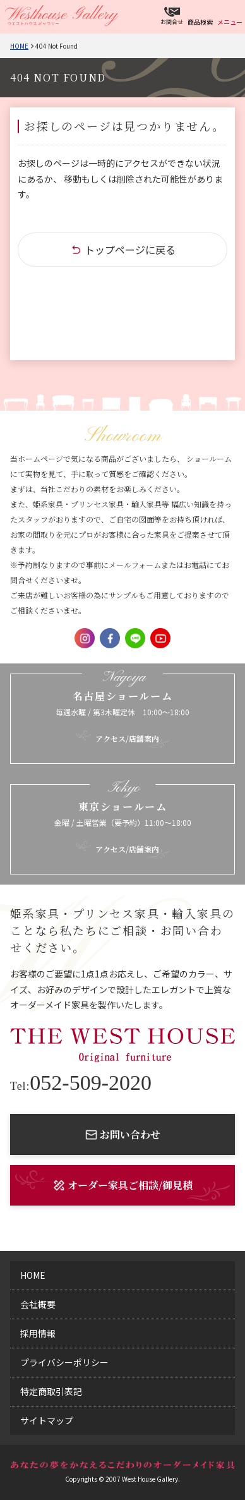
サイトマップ (46, 1420)
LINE (135, 638)
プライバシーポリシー (64, 1362)
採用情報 (38, 1333)
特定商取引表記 (51, 1391)
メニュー (229, 22)
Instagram (85, 638)
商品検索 (200, 22)
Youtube (160, 638)
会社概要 (38, 1304)
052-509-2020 (81, 1083)
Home (19, 46)
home (32, 1275)
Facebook (110, 638)
